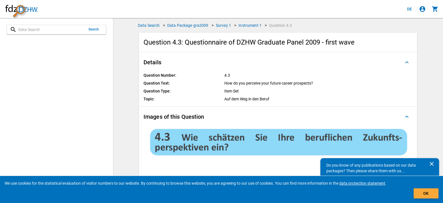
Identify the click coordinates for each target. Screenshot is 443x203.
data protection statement (362, 183)
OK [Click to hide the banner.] (426, 193)
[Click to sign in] (422, 9)
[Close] (431, 163)
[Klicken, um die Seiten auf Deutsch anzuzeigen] (409, 9)
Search (93, 29)
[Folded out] (406, 62)
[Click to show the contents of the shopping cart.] (435, 9)
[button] (278, 62)
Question (280, 25)
